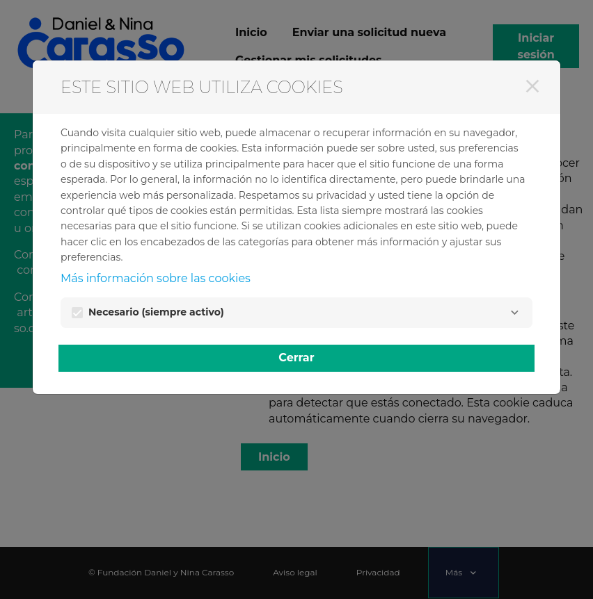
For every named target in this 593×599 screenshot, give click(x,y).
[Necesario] (514, 312)
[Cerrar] (532, 86)
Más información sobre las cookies (156, 278)
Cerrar (296, 357)
